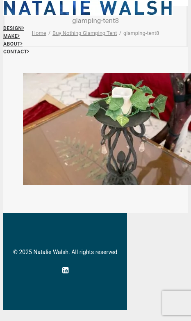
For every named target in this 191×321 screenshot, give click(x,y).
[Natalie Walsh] (95, 3)
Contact (16, 52)
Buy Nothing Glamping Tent (84, 33)
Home (39, 33)
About (13, 44)
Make (11, 36)
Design (13, 28)
